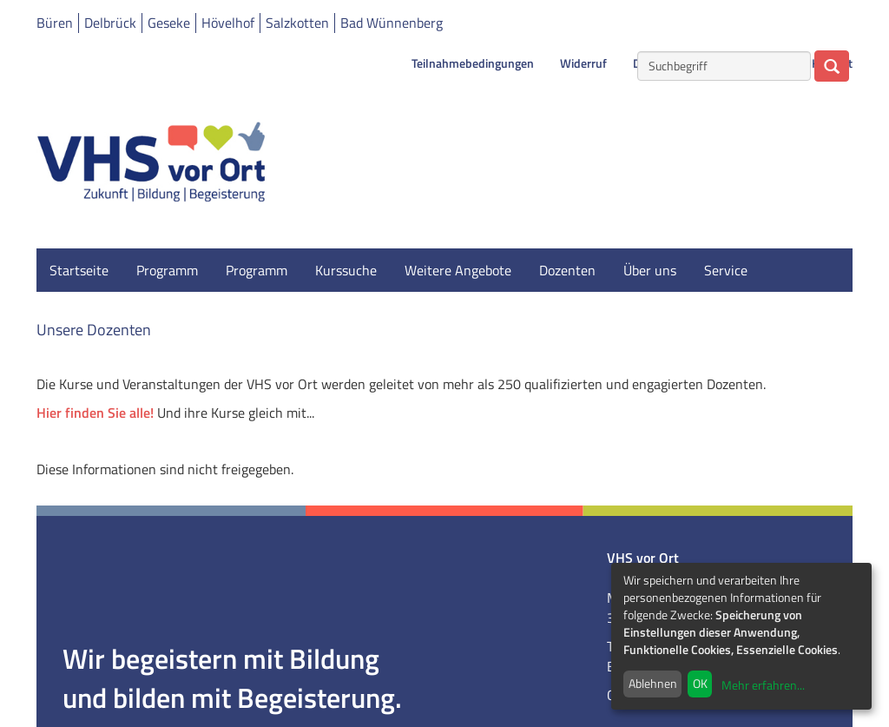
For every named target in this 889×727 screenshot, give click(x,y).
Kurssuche (346, 270)
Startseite (79, 270)
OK (700, 683)
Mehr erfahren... (763, 685)
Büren (54, 22)
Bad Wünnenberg (391, 22)
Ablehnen (653, 683)
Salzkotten (297, 22)
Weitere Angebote (458, 270)
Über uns (649, 270)
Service (725, 270)
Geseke (169, 22)
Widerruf (583, 63)
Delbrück (110, 22)
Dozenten (567, 270)
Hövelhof (227, 22)
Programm (167, 270)
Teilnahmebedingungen (473, 63)
